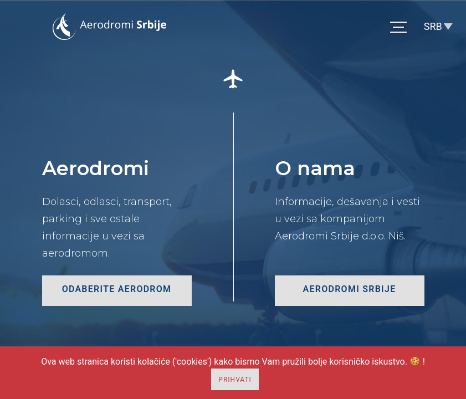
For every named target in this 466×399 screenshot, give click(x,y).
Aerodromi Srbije (349, 289)
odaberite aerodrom (117, 289)
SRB (433, 26)
